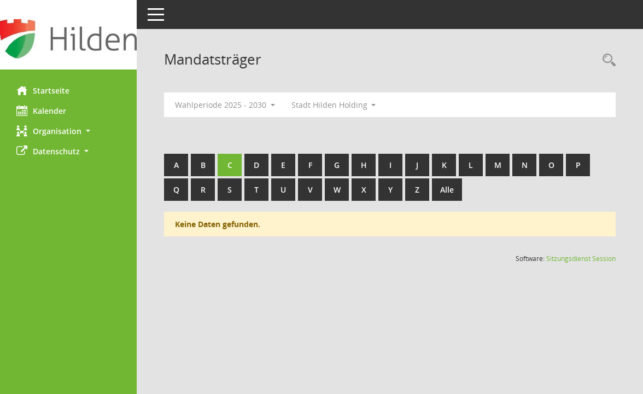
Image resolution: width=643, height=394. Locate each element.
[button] (68, 131)
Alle (447, 189)
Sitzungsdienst (581, 258)
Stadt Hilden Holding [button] (333, 105)
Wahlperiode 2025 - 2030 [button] (225, 105)
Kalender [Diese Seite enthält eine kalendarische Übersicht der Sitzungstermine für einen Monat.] (41, 110)
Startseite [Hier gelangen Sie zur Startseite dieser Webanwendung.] (42, 90)
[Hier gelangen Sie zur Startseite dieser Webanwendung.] (68, 39)
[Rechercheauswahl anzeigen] (606, 60)
